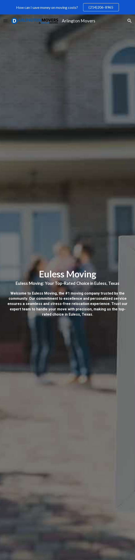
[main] (68, 294)
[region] (67, 7)
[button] (5, 20)
